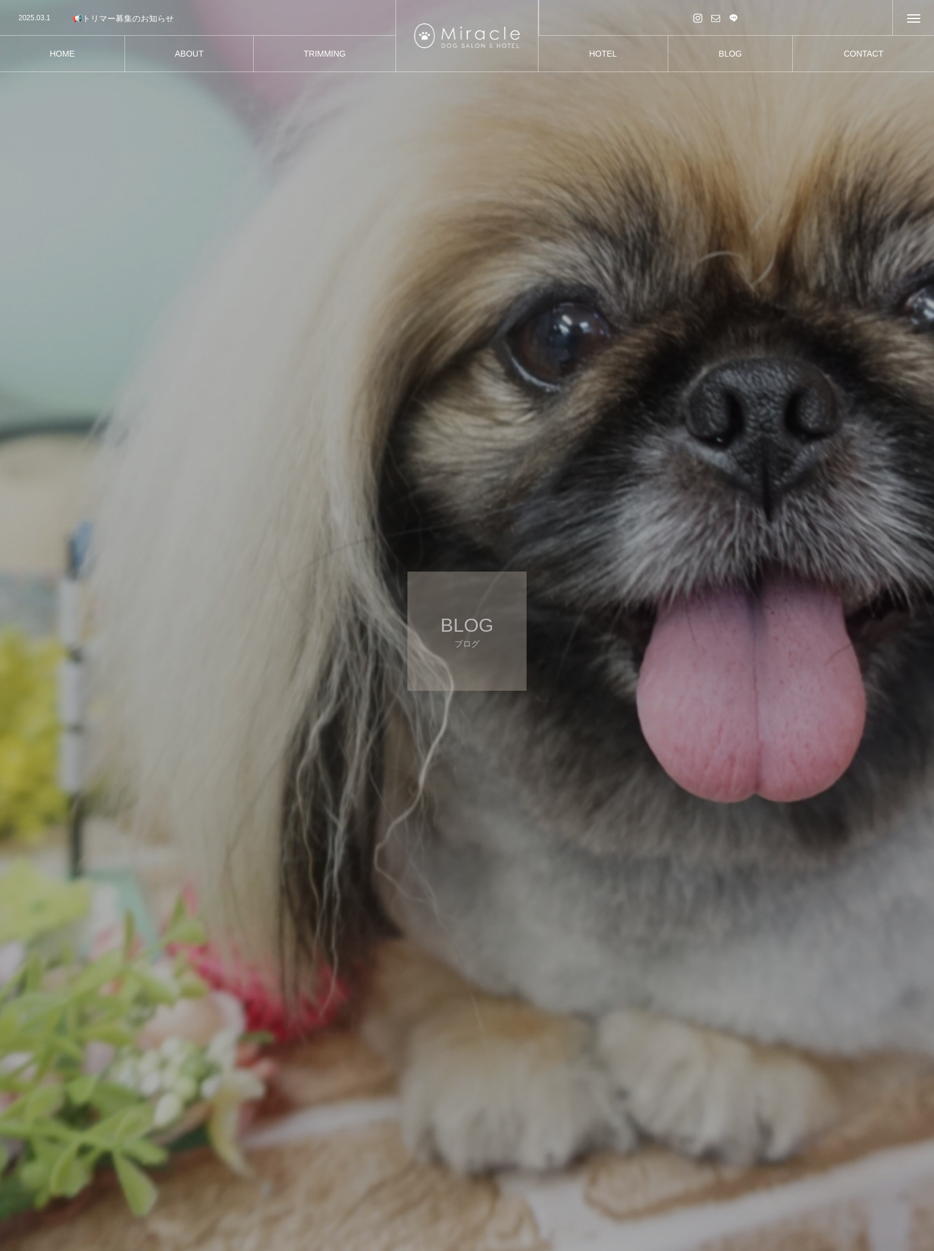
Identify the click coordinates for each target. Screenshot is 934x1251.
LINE (734, 17)
